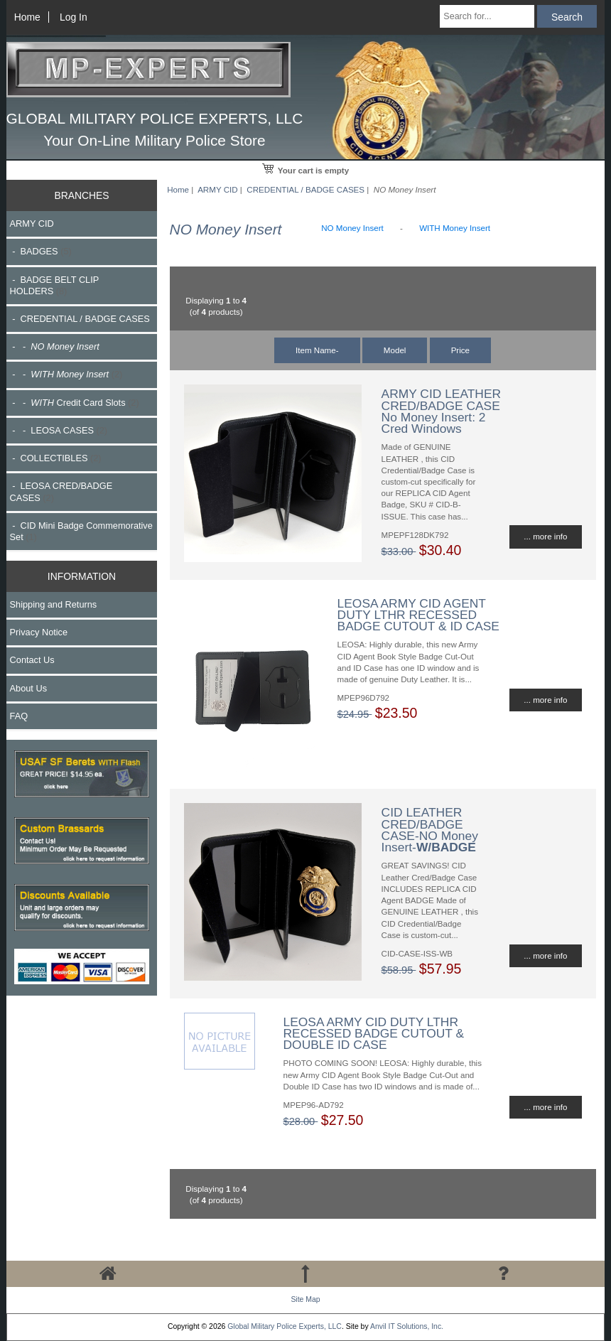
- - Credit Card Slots (74, 402)
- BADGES (41, 251)
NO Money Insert (352, 227)
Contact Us (32, 660)
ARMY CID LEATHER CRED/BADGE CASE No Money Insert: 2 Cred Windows (441, 411)
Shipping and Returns (53, 604)
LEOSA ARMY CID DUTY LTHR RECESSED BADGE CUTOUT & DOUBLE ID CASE (373, 1033)
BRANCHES (81, 195)
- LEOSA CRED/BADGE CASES (61, 491)
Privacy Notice (38, 632)
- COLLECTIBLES (56, 458)
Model (395, 350)
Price (460, 350)
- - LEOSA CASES (58, 430)
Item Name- (317, 350)
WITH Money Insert (454, 227)
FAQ (19, 716)
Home (27, 17)
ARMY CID (217, 189)
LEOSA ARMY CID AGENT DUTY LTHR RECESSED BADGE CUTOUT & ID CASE (418, 614)
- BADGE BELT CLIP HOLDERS (54, 285)
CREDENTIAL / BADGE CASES (305, 189)
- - (66, 374)
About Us (28, 688)
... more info (545, 536)
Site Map (305, 1299)
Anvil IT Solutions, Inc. (406, 1326)
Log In (73, 17)
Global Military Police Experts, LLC (284, 1326)
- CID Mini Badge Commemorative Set (81, 531)
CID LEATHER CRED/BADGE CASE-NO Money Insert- (430, 829)
